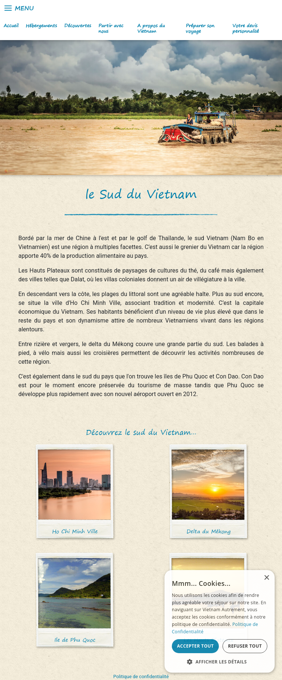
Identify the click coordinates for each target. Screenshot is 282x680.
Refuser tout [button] (245, 646)
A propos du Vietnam (151, 28)
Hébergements (41, 25)
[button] (219, 661)
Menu (18, 8)
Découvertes (77, 25)
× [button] (266, 578)
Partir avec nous (110, 28)
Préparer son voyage (200, 28)
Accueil (11, 25)
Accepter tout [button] (195, 646)
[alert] (219, 621)
